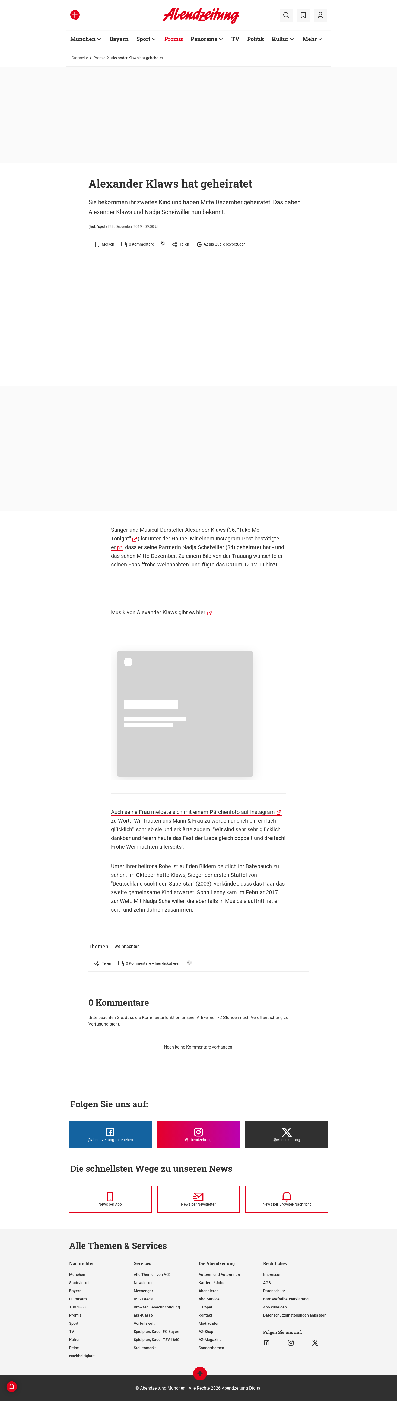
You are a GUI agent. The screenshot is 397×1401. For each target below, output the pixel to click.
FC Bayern (78, 1299)
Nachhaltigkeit (82, 1356)
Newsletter (143, 1283)
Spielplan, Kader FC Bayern (157, 1331)
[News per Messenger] (110, 1199)
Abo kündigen (275, 1307)
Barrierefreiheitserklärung (286, 1299)
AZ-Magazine (210, 1340)
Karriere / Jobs (211, 1283)
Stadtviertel (79, 1283)
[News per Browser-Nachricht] (286, 1199)
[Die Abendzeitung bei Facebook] (110, 1134)
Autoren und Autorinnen (219, 1274)
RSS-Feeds (143, 1299)
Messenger (143, 1291)
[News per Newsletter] (198, 1199)
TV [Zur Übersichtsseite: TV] (235, 38)
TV (71, 1331)
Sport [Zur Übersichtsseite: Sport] (143, 38)
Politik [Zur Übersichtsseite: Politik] (255, 38)
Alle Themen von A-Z (152, 1274)
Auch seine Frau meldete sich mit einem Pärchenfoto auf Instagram (193, 812)
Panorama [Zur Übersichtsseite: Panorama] (204, 38)
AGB (267, 1283)
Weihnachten (173, 564)
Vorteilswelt (144, 1323)
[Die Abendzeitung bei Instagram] (198, 1134)
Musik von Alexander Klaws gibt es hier (158, 612)
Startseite (80, 58)
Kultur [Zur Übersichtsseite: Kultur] (280, 38)
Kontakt (205, 1315)
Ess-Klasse (143, 1315)
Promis (99, 58)
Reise (74, 1348)
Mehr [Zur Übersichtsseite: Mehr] (310, 38)
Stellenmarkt (145, 1348)
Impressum (272, 1274)
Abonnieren (209, 1291)
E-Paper (205, 1307)
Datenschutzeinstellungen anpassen (294, 1315)
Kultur (74, 1340)
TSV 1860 (77, 1307)
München (77, 1274)
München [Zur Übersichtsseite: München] (83, 38)
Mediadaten (209, 1323)
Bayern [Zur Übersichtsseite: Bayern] (119, 38)
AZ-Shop (206, 1331)
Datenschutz (274, 1291)
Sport (73, 1323)
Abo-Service (209, 1299)
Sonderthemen (211, 1348)
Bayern (75, 1291)
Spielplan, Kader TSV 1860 (156, 1340)
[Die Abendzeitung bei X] (286, 1134)
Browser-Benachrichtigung (157, 1307)
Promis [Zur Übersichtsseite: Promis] (173, 38)
